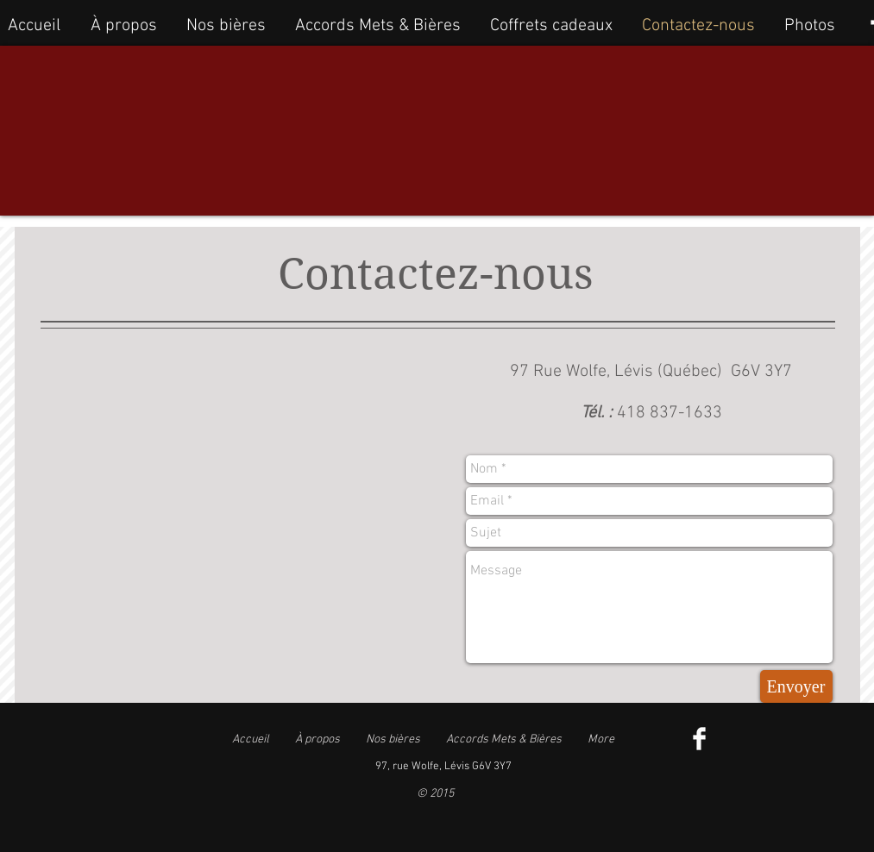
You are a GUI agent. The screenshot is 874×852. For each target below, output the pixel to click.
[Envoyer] (796, 686)
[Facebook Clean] (699, 738)
